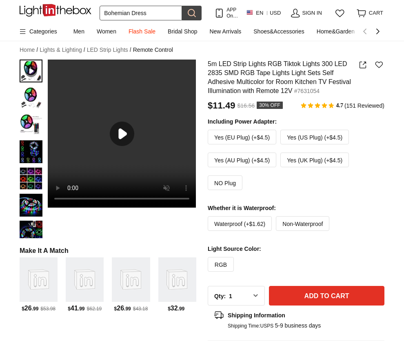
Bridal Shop (182, 31)
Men (78, 31)
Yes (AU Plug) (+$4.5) (242, 160)
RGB (221, 264)
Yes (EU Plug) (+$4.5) (242, 137)
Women (106, 31)
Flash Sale (142, 31)
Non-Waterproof (302, 224)
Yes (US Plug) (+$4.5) (314, 137)
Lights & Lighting (62, 50)
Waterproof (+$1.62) (239, 224)
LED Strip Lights (109, 50)
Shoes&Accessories (278, 31)
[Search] (141, 13)
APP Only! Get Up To (232, 13)
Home (29, 50)
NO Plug (225, 183)
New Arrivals (225, 31)
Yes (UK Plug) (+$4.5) (314, 160)
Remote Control (153, 49)
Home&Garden (336, 31)
